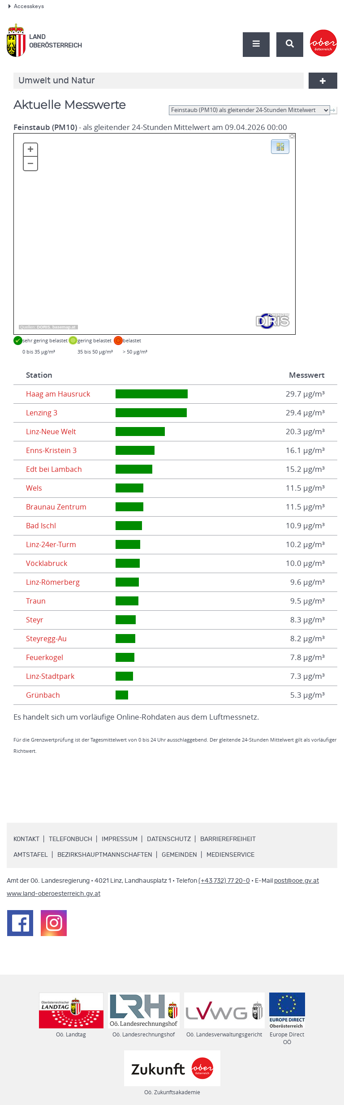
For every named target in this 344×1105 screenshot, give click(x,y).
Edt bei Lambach (54, 469)
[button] (280, 146)
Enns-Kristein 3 (51, 450)
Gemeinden (179, 855)
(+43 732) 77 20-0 (224, 881)
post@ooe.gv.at (296, 881)
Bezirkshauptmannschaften (104, 855)
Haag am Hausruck (59, 394)
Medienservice (230, 855)
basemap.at (63, 327)
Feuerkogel (45, 657)
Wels (34, 488)
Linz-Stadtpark (51, 676)
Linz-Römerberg (54, 582)
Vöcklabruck (47, 563)
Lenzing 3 (42, 413)
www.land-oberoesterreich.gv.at (53, 894)
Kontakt (26, 839)
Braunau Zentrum (57, 507)
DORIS (43, 327)
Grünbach (43, 695)
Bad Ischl (41, 526)
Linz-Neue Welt (52, 431)
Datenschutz (169, 839)
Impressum (120, 839)
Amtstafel (30, 855)
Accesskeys (26, 6)
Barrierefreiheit (228, 839)
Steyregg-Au (47, 638)
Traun (36, 601)
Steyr (35, 620)
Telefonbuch (70, 839)
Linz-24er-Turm (52, 544)
